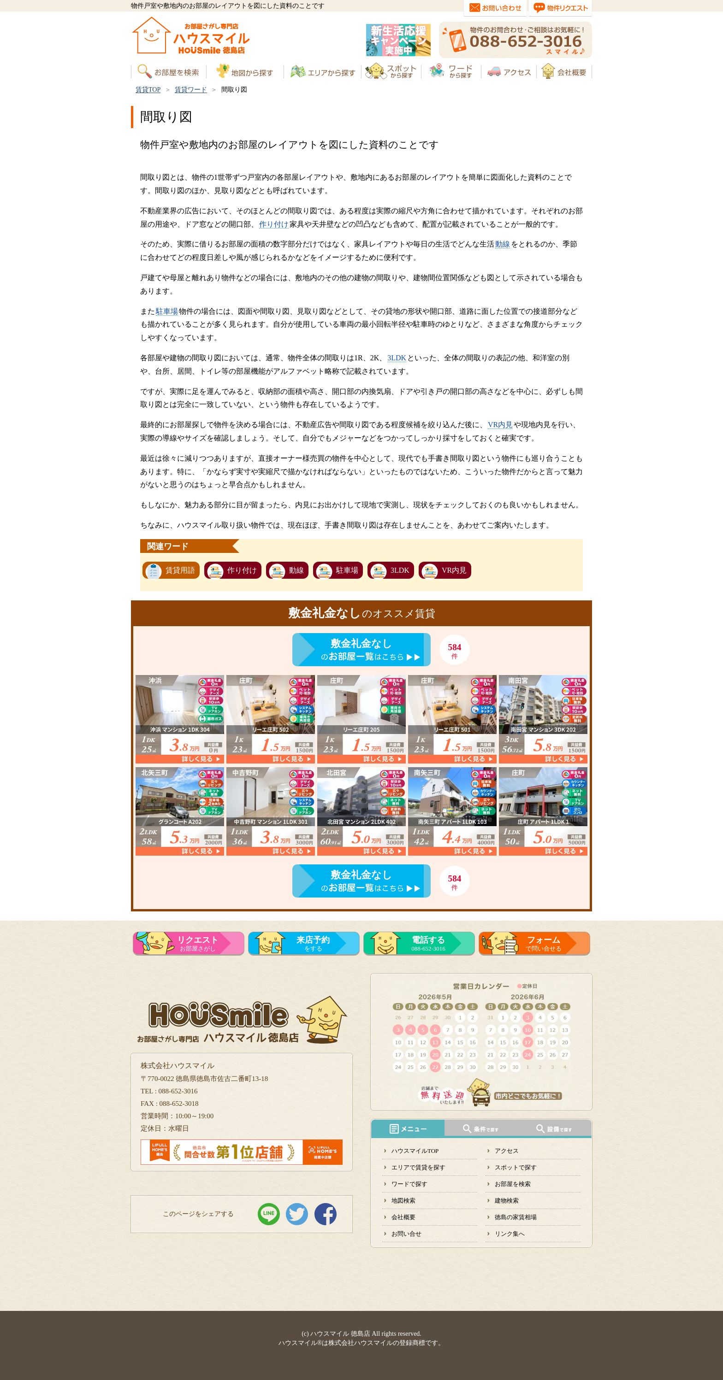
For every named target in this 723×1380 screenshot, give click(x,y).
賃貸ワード (191, 89)
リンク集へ (510, 1233)
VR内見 (500, 425)
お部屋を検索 (513, 1183)
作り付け (274, 224)
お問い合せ (406, 1233)
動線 (502, 244)
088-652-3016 (428, 943)
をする (313, 943)
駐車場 (167, 311)
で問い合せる (544, 943)
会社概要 (403, 1217)
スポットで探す (516, 1167)
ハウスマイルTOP (415, 1150)
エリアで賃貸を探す (418, 1167)
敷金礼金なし (361, 643)
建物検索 (507, 1200)
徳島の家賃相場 (516, 1217)
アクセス (507, 1150)
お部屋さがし (198, 943)
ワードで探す (409, 1183)
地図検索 (403, 1200)
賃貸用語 (180, 570)
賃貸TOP (148, 89)
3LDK (396, 358)
